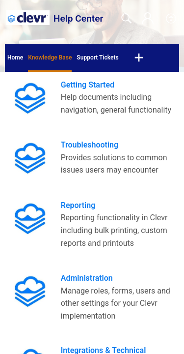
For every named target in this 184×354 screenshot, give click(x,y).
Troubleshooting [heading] (89, 144)
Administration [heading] (87, 278)
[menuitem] (171, 18)
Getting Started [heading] (87, 84)
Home (15, 57)
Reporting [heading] (78, 205)
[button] (139, 58)
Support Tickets (97, 57)
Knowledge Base (50, 57)
